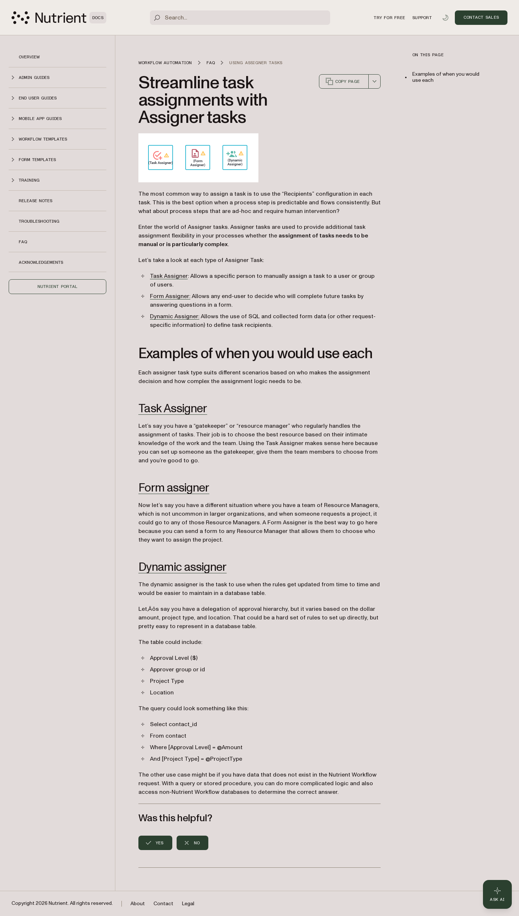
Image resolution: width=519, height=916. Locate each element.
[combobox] (374, 81)
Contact (163, 903)
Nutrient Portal (57, 286)
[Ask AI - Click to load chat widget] (497, 894)
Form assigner (173, 488)
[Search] (240, 17)
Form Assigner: (170, 296)
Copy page (342, 81)
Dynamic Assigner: (174, 316)
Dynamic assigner (182, 567)
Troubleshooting (39, 221)
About (137, 903)
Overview (29, 57)
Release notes (35, 201)
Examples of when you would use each (445, 77)
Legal (188, 903)
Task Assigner (169, 276)
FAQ (23, 242)
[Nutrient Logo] (59, 17)
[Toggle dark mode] (445, 17)
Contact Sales (481, 17)
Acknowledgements (41, 262)
